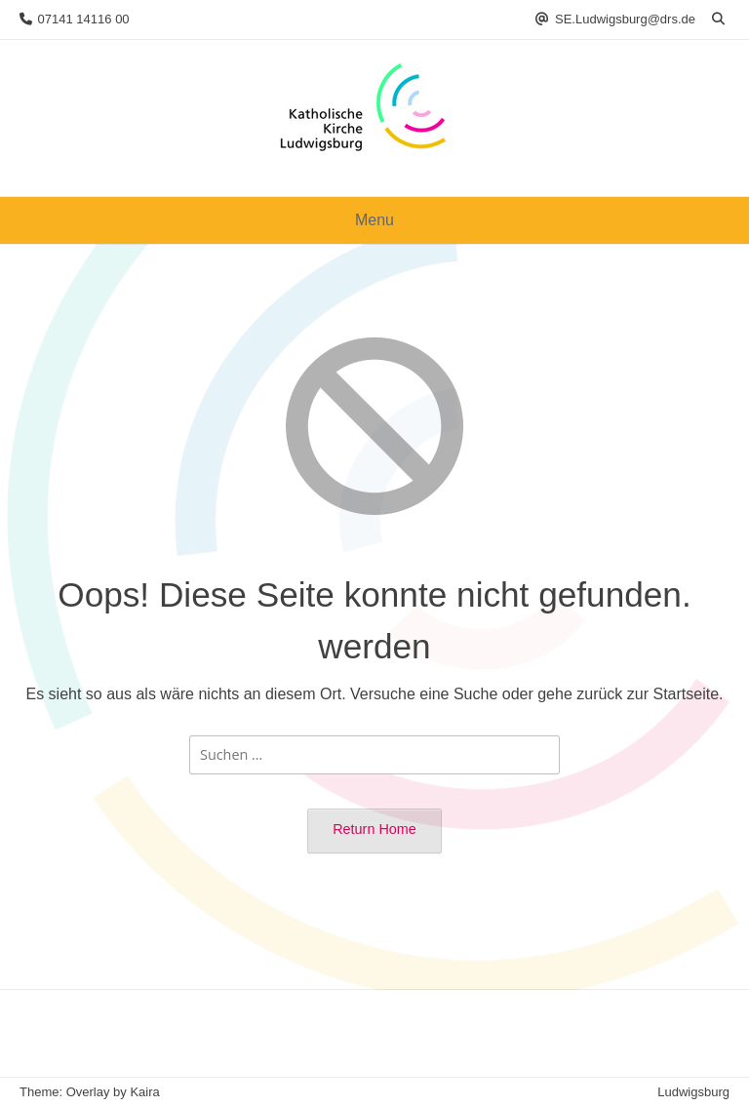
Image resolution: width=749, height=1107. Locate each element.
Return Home (374, 829)
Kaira (144, 1092)
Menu (374, 220)
